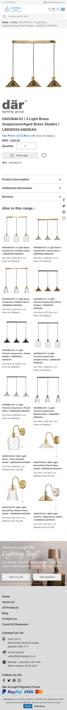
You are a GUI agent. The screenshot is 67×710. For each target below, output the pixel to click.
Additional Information (17, 188)
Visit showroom (47, 577)
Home (5, 22)
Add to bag (21, 155)
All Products (10, 607)
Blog (5, 613)
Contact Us (9, 618)
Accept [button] (28, 706)
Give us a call (16, 577)
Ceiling (13, 22)
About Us (8, 602)
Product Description (15, 179)
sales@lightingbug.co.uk (54, 2)
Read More (39, 706)
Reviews (7, 196)
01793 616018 (8, 2)
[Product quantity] (26, 146)
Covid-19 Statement (15, 624)
